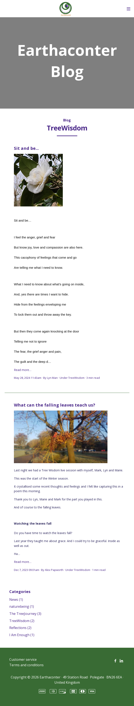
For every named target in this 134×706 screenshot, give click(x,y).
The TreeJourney (25, 613)
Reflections (20, 627)
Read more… (22, 370)
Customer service (23, 659)
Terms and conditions (26, 665)
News (16, 599)
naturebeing (21, 606)
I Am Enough (21, 635)
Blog (67, 120)
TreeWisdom (76, 378)
